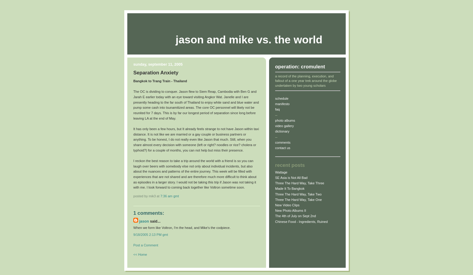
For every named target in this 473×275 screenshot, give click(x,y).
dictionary (282, 131)
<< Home (140, 254)
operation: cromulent (300, 67)
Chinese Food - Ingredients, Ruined (301, 221)
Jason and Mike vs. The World (249, 40)
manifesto (282, 104)
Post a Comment (145, 245)
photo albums (285, 120)
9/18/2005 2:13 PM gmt (150, 234)
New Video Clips (287, 205)
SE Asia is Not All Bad (291, 178)
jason (144, 221)
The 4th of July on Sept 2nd (295, 216)
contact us (282, 148)
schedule (281, 98)
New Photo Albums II (290, 210)
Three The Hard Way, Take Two (298, 194)
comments (282, 142)
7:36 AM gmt (169, 196)
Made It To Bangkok (289, 188)
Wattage (281, 172)
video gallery (284, 126)
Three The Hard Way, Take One (298, 200)
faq (277, 109)
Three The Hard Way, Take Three (299, 183)
